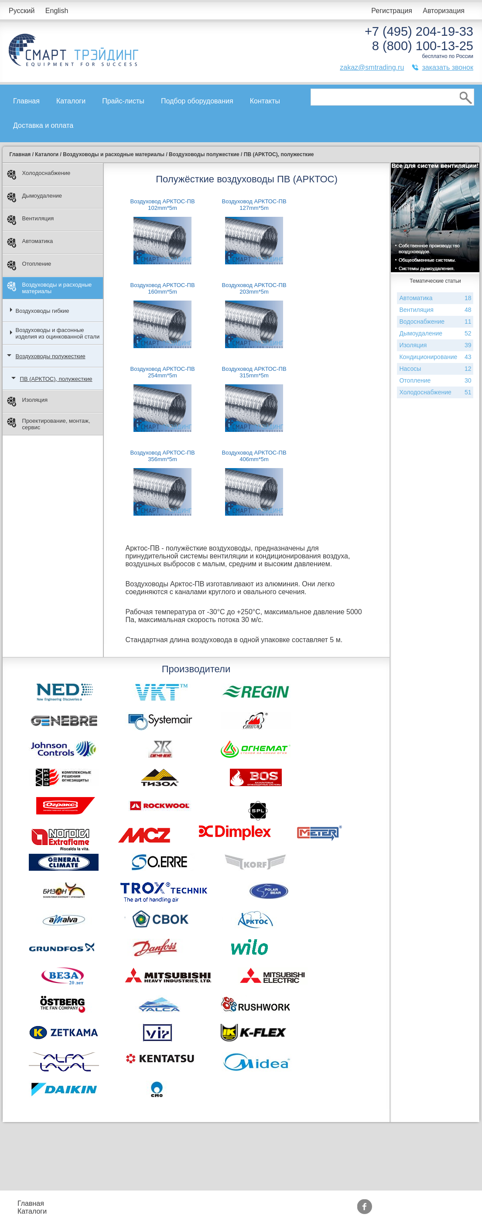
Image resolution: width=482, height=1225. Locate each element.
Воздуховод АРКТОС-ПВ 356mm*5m (162, 455)
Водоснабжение (435, 322)
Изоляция (27, 402)
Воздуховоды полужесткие (50, 356)
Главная (26, 101)
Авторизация (444, 10)
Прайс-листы (123, 101)
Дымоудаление (34, 197)
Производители (301, 1203)
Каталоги (70, 101)
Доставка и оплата (43, 125)
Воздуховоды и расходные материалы (49, 287)
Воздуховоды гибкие (42, 311)
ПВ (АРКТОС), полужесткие (56, 379)
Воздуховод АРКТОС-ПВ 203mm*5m (254, 288)
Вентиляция (30, 220)
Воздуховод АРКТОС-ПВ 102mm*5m (162, 204)
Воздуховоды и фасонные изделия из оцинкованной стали (58, 333)
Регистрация (391, 10)
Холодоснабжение (39, 175)
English (56, 10)
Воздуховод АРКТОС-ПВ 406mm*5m (254, 455)
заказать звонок (447, 67)
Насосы (435, 369)
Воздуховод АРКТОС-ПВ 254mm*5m (162, 372)
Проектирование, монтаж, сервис (48, 424)
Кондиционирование (435, 357)
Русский (21, 10)
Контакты (265, 101)
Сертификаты (236, 1211)
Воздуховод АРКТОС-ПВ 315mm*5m (254, 372)
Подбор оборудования (197, 101)
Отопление (29, 265)
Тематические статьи (310, 1211)
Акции (223, 1203)
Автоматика (30, 243)
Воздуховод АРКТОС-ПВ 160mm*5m (162, 288)
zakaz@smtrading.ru (372, 67)
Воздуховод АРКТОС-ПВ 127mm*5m (254, 204)
